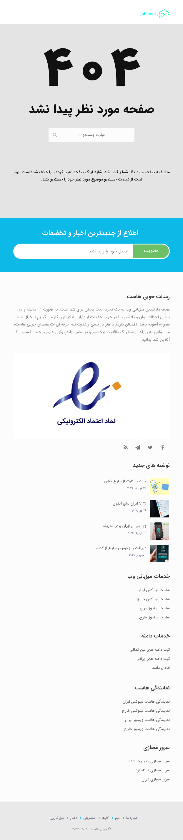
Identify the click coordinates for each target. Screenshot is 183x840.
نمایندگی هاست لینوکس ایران (146, 702)
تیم (117, 818)
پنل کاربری (56, 818)
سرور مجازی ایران (156, 779)
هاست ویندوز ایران (155, 608)
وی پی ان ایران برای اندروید (124, 526)
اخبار (73, 818)
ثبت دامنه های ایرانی (153, 659)
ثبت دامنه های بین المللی (149, 650)
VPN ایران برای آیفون (129, 503)
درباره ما (131, 818)
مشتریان (89, 818)
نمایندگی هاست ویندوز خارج (147, 729)
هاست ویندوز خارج (154, 617)
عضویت (151, 250)
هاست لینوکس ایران (154, 590)
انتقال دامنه (161, 668)
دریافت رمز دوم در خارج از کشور (120, 548)
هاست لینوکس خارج (153, 599)
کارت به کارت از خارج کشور (125, 481)
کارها (105, 818)
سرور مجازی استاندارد (153, 770)
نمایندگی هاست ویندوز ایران (147, 720)
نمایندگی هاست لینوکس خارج (146, 711)
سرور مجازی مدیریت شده (149, 761)
